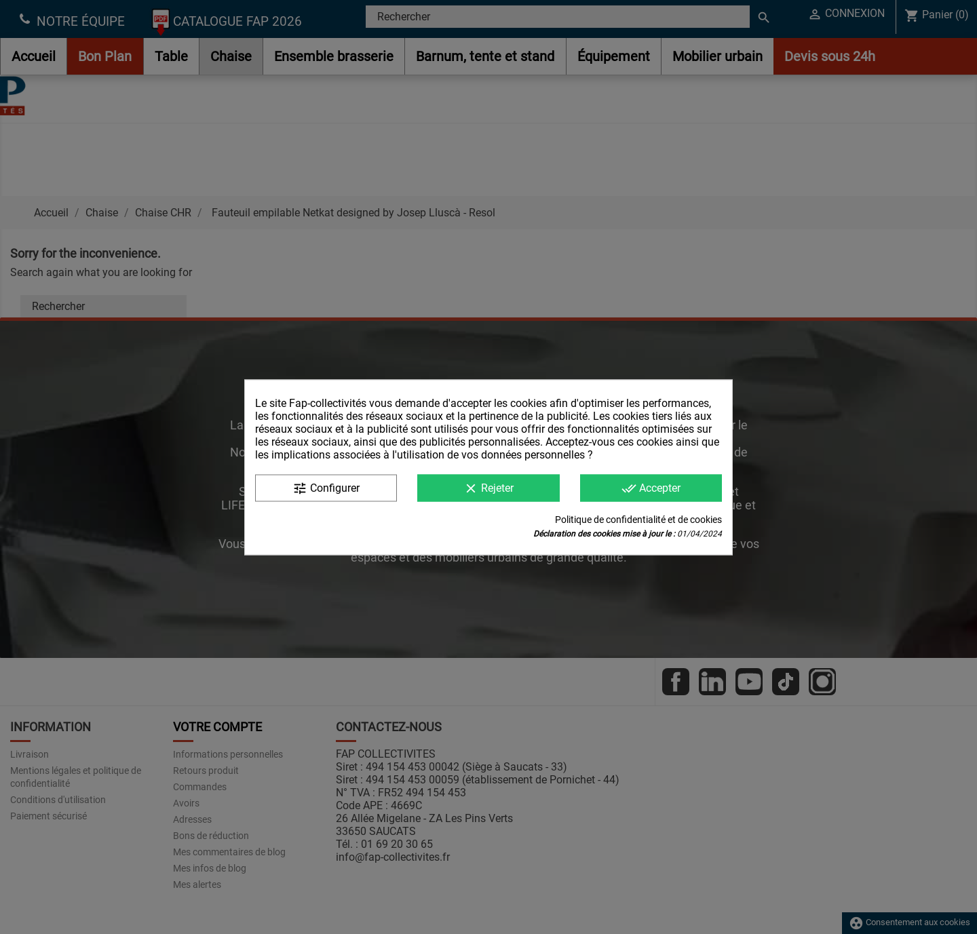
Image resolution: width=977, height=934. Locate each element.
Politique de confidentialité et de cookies (638, 518)
